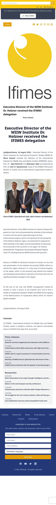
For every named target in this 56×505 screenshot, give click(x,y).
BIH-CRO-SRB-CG (49, 7)
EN (37, 7)
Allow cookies (28, 16)
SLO (41, 7)
